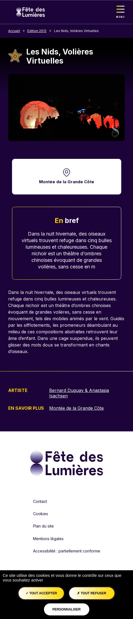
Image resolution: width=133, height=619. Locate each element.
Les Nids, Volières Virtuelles (76, 31)
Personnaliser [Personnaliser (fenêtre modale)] (66, 609)
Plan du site (43, 526)
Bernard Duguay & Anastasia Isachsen (79, 393)
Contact (40, 501)
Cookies (40, 513)
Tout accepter (41, 593)
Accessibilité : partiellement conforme (66, 551)
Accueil (14, 31)
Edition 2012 (36, 31)
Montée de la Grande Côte (66, 181)
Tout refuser (91, 593)
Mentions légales (48, 538)
